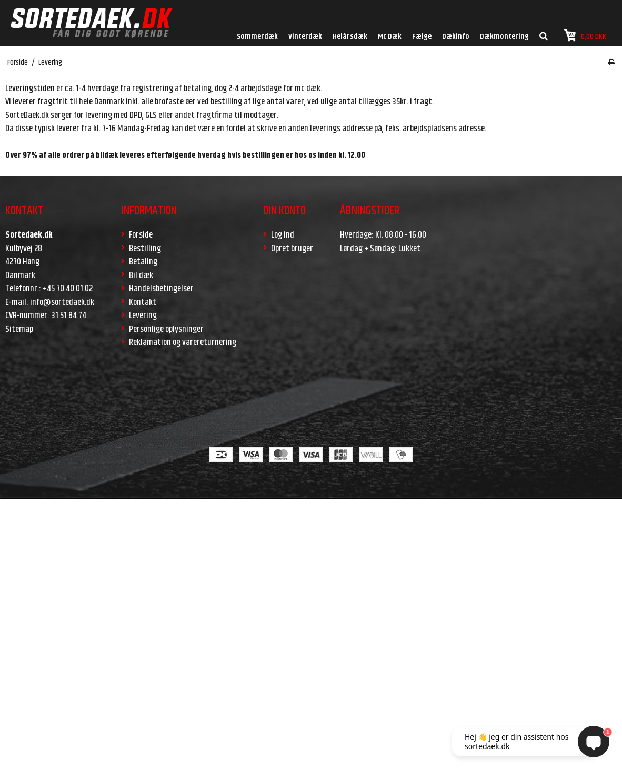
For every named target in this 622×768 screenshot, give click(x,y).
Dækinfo (455, 37)
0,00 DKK (585, 35)
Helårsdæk (350, 37)
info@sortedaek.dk (62, 302)
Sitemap (19, 329)
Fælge (422, 37)
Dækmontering (504, 37)
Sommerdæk (257, 37)
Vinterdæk (305, 37)
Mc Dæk (390, 37)
